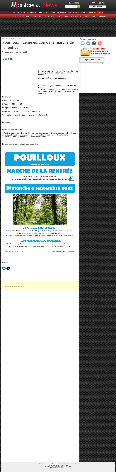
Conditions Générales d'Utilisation (63, 466)
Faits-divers (21, 12)
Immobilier (92, 12)
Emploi (100, 12)
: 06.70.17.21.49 (58, 467)
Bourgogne (102, 16)
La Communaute (76, 16)
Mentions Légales (49, 466)
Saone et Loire (90, 16)
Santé (46, 12)
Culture (52, 12)
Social (28, 16)
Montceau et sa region (53, 16)
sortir (21, 16)
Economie (30, 12)
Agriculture (37, 16)
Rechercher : (74, 3)
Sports (66, 16)
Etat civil (13, 16)
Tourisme (84, 12)
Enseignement (62, 12)
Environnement (73, 12)
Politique (38, 12)
